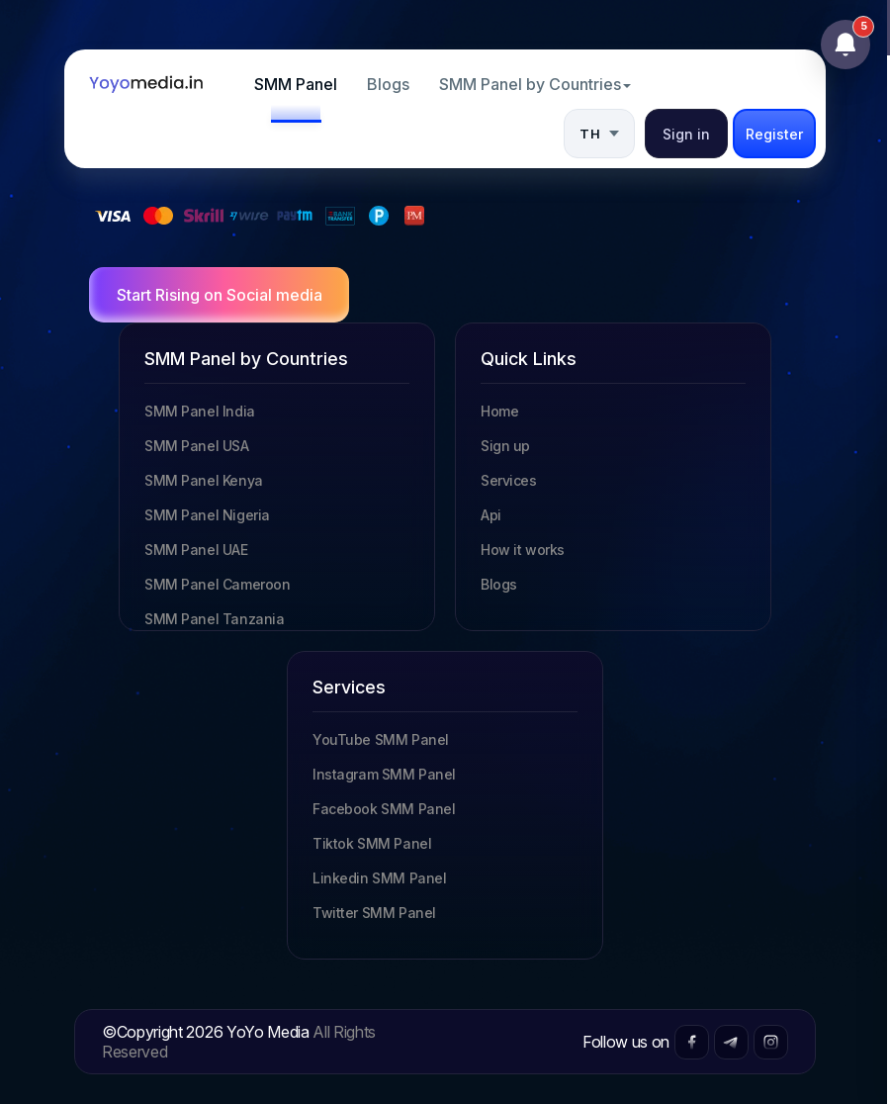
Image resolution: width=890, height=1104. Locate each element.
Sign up (505, 445)
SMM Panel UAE (196, 549)
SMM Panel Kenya (203, 480)
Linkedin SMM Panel (379, 878)
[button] (599, 133)
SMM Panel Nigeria (207, 514)
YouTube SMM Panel (380, 739)
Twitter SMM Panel (374, 912)
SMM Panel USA (196, 445)
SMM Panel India (199, 411)
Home (499, 411)
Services (509, 480)
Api (491, 514)
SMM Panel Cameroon (217, 584)
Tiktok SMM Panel (371, 843)
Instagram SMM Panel (384, 774)
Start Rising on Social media (219, 295)
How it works (523, 549)
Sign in (686, 134)
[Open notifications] (845, 44)
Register (774, 134)
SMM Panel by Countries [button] (535, 84)
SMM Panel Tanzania (214, 618)
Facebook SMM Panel (383, 808)
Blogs (388, 84)
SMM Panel (295, 84)
